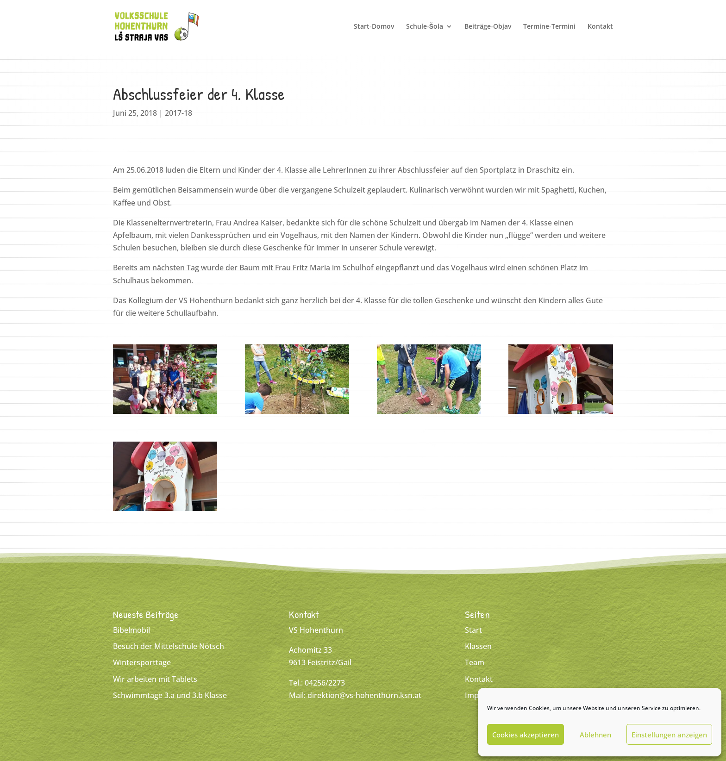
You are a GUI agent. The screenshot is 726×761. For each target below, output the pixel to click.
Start (473, 630)
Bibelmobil (131, 630)
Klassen (478, 646)
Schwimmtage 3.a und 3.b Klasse (170, 695)
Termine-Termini (549, 27)
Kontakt (600, 27)
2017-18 (178, 113)
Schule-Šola (424, 27)
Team (474, 662)
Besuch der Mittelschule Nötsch (168, 646)
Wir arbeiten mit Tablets (155, 679)
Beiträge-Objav (487, 27)
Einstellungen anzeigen (669, 734)
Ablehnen (595, 734)
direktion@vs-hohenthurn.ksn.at (364, 695)
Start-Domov (374, 27)
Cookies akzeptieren (525, 734)
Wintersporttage (142, 662)
